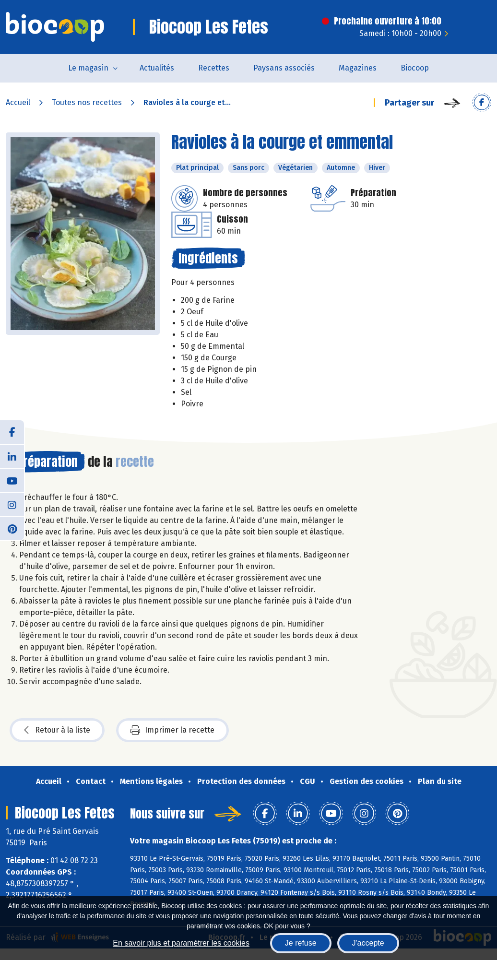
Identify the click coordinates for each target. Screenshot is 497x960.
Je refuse (301, 943)
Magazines (358, 67)
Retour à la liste (57, 730)
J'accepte (368, 943)
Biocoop (415, 67)
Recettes (213, 67)
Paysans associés (284, 67)
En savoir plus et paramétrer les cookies (181, 943)
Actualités (157, 67)
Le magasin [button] (88, 67)
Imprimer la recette (172, 730)
